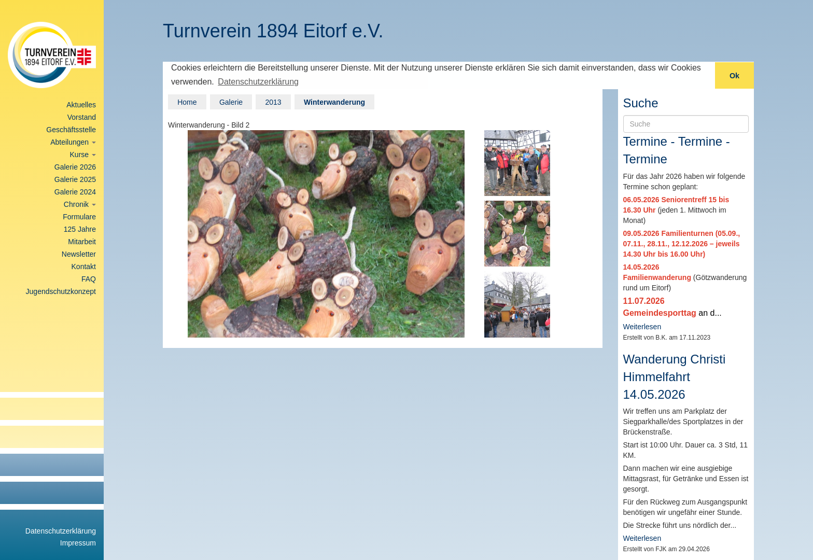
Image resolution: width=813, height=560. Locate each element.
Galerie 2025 (75, 179)
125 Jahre (80, 229)
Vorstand (81, 117)
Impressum (78, 543)
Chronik (80, 204)
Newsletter (79, 254)
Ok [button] (734, 76)
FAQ (88, 279)
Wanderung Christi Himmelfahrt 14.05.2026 (674, 376)
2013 (273, 101)
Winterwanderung (334, 101)
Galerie (231, 101)
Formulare (79, 217)
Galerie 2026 (75, 167)
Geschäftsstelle (71, 129)
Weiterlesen (642, 326)
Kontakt (84, 266)
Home (187, 101)
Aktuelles (81, 105)
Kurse (83, 154)
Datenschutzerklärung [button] (258, 81)
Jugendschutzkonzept (61, 291)
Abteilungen (73, 142)
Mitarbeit (82, 241)
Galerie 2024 (75, 192)
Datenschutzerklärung (60, 531)
